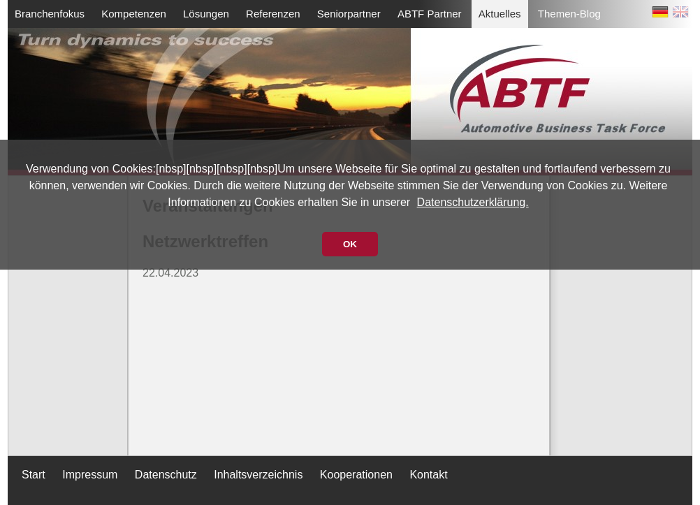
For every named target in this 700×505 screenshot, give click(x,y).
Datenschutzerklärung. (473, 202)
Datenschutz (166, 475)
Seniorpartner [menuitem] (349, 14)
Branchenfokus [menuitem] (50, 14)
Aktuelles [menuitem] (500, 14)
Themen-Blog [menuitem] (569, 14)
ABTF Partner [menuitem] (430, 14)
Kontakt (428, 475)
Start (33, 475)
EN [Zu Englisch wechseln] (680, 14)
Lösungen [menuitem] (206, 14)
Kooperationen (356, 475)
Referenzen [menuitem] (273, 14)
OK (350, 244)
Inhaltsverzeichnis (258, 475)
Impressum (89, 475)
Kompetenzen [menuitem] (133, 14)
